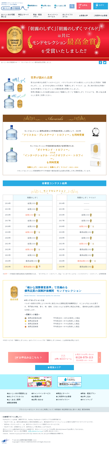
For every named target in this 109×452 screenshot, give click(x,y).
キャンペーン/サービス (53, 15)
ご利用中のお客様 (100, 15)
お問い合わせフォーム (35, 431)
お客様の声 (83, 15)
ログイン (99, 6)
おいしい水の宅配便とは (8, 15)
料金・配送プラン (37, 15)
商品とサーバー (23, 15)
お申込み (83, 6)
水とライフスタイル (67, 15)
